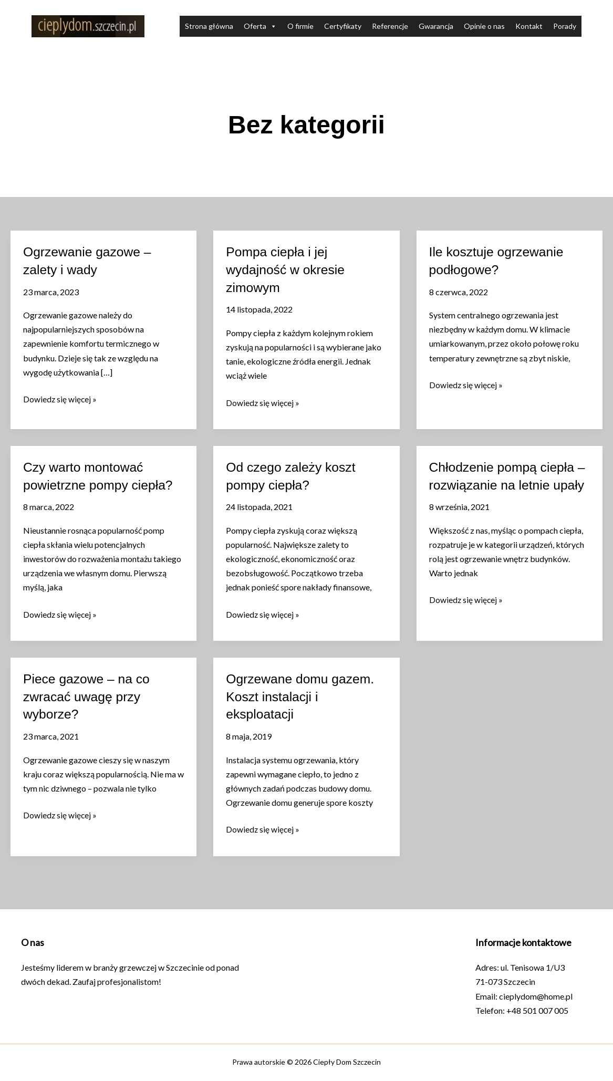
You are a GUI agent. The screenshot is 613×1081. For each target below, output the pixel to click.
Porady (564, 26)
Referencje (390, 26)
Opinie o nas (484, 26)
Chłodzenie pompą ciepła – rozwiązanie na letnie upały (506, 485)
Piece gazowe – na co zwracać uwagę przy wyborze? (90, 699)
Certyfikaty (342, 26)
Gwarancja (436, 26)
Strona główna (209, 26)
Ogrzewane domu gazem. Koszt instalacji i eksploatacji (304, 699)
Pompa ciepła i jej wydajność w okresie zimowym (288, 269)
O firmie (300, 26)
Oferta (260, 26)
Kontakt (529, 26)
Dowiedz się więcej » (60, 399)
